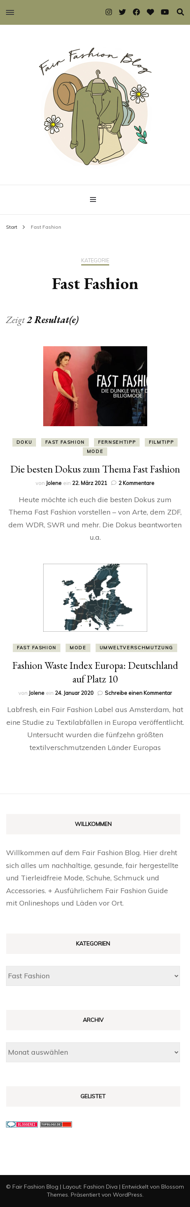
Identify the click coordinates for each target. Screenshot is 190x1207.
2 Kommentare (136, 483)
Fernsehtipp (117, 442)
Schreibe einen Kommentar (138, 693)
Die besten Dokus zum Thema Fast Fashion (95, 469)
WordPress (127, 1194)
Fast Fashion (65, 442)
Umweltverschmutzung (136, 647)
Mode (95, 451)
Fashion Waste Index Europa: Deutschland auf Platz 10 (95, 672)
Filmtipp (161, 442)
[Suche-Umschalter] (180, 12)
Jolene (54, 483)
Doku (24, 442)
